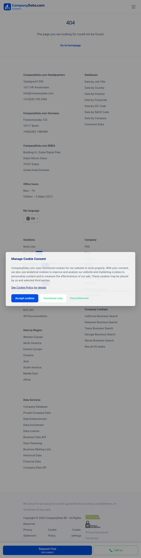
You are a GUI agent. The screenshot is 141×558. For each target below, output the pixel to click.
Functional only (53, 298)
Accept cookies (24, 298)
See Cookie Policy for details (28, 287)
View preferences (79, 298)
